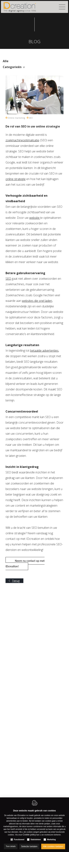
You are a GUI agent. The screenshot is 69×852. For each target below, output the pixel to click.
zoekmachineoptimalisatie (22, 140)
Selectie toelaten (29, 846)
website (34, 218)
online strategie (16, 179)
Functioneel (19, 840)
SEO (31, 117)
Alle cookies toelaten (53, 846)
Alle (5, 61)
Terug (16, 580)
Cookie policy (29, 834)
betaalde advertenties (44, 351)
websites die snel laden (37, 301)
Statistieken (36, 840)
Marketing (51, 840)
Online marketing (16, 117)
